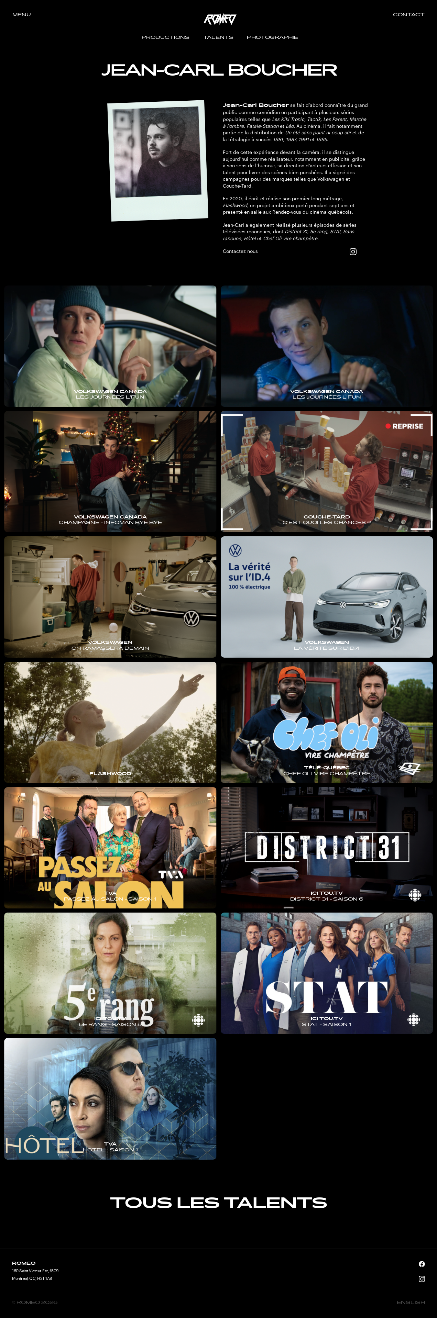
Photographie (272, 38)
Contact (409, 15)
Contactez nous (240, 251)
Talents (218, 38)
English (411, 1303)
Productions (165, 38)
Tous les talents (218, 1204)
